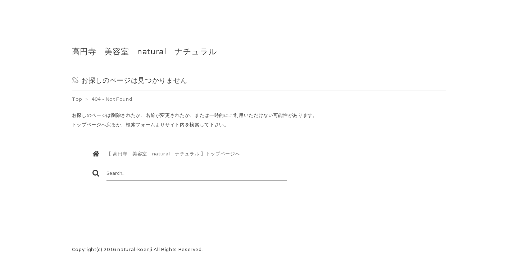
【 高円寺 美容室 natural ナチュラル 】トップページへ (173, 154)
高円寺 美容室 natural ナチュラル (144, 51)
